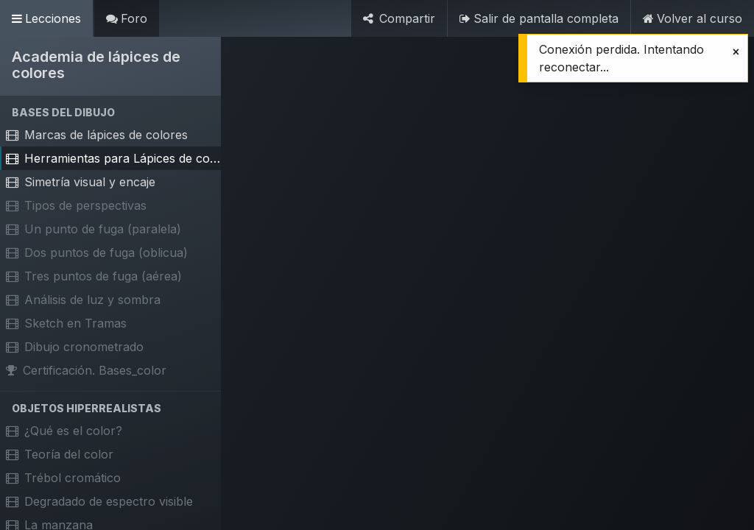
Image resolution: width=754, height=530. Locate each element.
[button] (110, 112)
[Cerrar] (736, 51)
